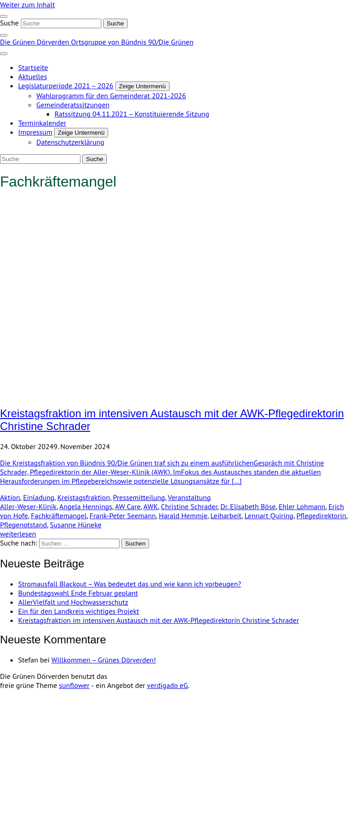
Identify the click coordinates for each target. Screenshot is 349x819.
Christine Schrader (189, 506)
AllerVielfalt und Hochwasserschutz (73, 602)
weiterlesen (18, 533)
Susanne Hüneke (76, 524)
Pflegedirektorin (321, 515)
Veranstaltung (189, 497)
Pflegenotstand (23, 524)
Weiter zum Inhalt (27, 4)
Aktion (10, 497)
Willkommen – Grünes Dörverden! (103, 659)
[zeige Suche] (3, 35)
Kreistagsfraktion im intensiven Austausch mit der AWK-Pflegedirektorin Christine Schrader (158, 620)
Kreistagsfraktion (83, 497)
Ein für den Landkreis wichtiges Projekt (78, 611)
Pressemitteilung (139, 497)
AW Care (127, 506)
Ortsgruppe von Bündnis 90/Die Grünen (132, 41)
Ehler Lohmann (302, 506)
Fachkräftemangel (59, 515)
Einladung (39, 497)
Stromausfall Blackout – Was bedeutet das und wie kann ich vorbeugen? (129, 583)
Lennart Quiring (268, 515)
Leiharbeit (226, 515)
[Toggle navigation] (3, 16)
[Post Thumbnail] (174, 393)
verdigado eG (167, 685)
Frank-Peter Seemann (123, 515)
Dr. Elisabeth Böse (248, 506)
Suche (9, 22)
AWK (150, 506)
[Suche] (61, 23)
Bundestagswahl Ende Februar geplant (78, 592)
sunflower (74, 685)
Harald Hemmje (183, 515)
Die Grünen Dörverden (35, 41)
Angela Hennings (85, 506)
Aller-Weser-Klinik (28, 506)
